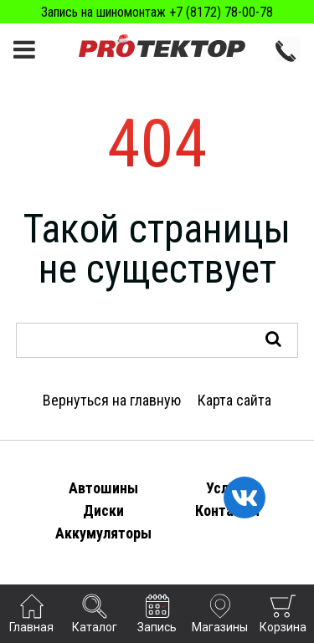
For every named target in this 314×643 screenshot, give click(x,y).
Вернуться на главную (112, 400)
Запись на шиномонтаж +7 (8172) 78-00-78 (157, 12)
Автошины (103, 488)
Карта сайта (234, 400)
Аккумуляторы (103, 533)
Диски (103, 510)
